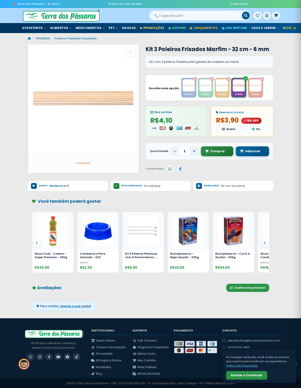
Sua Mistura (234, 27)
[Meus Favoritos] (257, 14)
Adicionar (246, 150)
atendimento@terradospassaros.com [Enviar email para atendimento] (251, 340)
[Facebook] (49, 356)
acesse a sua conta (75, 305)
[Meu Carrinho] (276, 14)
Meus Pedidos (145, 366)
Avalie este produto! (247, 287)
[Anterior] (37, 242)
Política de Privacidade (220, 382)
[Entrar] (267, 14)
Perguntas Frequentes (151, 346)
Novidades (101, 366)
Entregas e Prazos (106, 360)
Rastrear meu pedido (165, 3)
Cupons (177, 27)
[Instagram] (39, 356)
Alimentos (60, 27)
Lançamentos (203, 27)
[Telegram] (67, 356)
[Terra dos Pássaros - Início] (61, 14)
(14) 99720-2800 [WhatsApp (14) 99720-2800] (236, 347)
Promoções (152, 27)
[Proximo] (264, 242)
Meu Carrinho (144, 360)
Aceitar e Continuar (247, 375)
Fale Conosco (145, 340)
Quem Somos (103, 340)
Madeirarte (59, 185)
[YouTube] (58, 356)
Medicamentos (90, 27)
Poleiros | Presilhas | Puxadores (76, 37)
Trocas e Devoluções (108, 346)
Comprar (215, 150)
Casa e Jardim (265, 27)
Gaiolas (129, 27)
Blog (289, 27)
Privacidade (102, 353)
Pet (113, 27)
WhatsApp (200, 3)
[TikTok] (76, 356)
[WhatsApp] (30, 356)
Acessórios (34, 27)
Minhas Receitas (146, 373)
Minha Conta (144, 353)
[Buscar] (246, 14)
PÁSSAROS (43, 37)
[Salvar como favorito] (130, 51)
